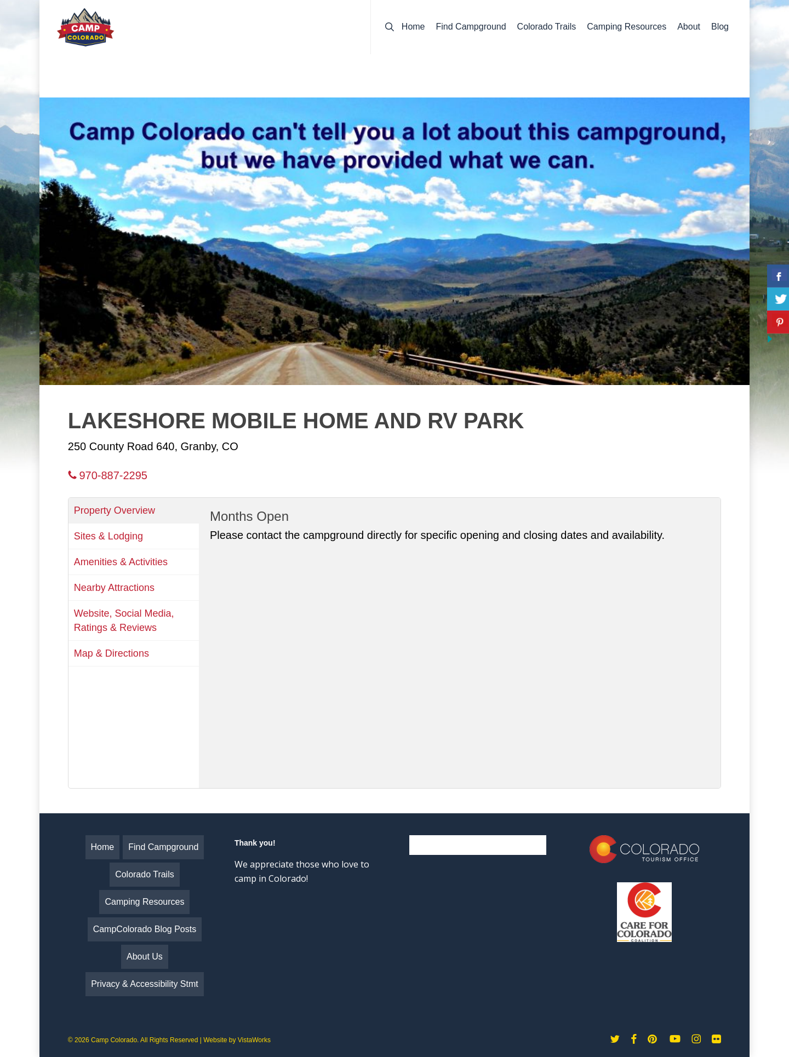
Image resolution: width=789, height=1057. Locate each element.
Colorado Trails (144, 874)
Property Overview (114, 510)
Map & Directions (111, 653)
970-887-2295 (107, 475)
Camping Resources (144, 901)
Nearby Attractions (114, 587)
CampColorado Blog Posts (145, 929)
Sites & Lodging (108, 536)
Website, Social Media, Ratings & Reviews (124, 620)
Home (103, 847)
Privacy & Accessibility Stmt (144, 984)
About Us (145, 956)
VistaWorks (254, 1040)
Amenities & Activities (121, 561)
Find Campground (163, 847)
